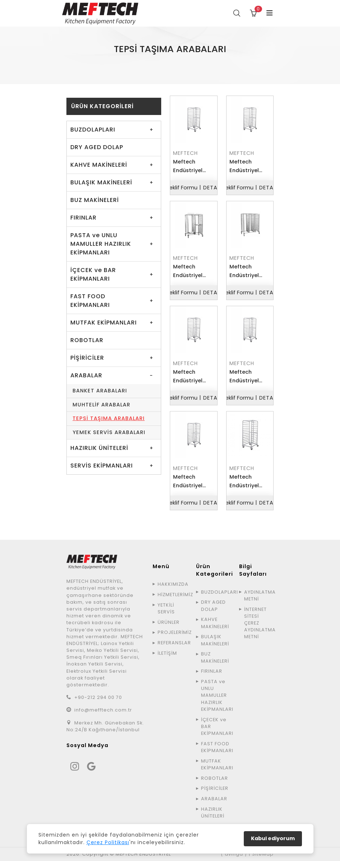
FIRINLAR (83, 217)
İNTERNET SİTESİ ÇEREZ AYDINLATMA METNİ (259, 623)
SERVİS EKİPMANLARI (101, 465)
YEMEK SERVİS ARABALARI (109, 432)
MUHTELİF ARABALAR (101, 404)
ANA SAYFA (107, 64)
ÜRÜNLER (138, 64)
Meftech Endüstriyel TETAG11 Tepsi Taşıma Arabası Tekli (191, 481)
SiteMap (263, 854)
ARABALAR (167, 64)
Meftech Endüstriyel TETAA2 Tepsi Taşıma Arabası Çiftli (191, 271)
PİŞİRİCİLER (87, 358)
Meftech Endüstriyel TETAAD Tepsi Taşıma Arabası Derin (247, 166)
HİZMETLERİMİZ (172, 594)
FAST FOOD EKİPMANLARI (90, 300)
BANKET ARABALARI (100, 390)
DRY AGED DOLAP (96, 147)
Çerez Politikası (108, 842)
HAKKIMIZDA (172, 584)
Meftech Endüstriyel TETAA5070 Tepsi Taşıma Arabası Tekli (247, 376)
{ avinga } (234, 854)
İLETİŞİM (167, 653)
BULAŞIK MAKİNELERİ (101, 182)
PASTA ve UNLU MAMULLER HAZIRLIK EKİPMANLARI (100, 244)
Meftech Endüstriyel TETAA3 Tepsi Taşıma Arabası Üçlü (247, 271)
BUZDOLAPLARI (92, 129)
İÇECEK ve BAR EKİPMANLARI (93, 274)
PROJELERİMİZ (172, 632)
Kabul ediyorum (273, 838)
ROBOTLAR (86, 340)
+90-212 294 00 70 (98, 697)
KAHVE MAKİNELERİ (98, 165)
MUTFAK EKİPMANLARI (103, 322)
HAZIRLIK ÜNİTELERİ (99, 448)
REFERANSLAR (172, 643)
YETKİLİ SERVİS (166, 608)
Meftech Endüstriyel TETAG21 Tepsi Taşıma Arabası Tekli (248, 481)
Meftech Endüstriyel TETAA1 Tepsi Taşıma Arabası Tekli (190, 166)
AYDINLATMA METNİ (259, 595)
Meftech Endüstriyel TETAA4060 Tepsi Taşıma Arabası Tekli (191, 376)
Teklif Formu (181, 187)
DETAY (212, 187)
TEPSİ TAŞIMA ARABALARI (109, 418)
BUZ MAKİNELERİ (94, 200)
